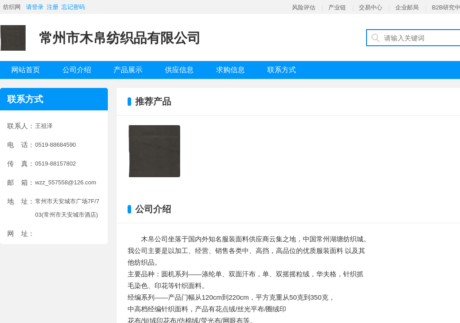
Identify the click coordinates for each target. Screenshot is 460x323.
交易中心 (370, 7)
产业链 (337, 7)
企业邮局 (407, 7)
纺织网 (12, 7)
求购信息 (230, 70)
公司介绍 (76, 70)
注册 (52, 7)
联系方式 (281, 70)
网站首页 (25, 70)
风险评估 (303, 7)
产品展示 (128, 70)
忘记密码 (73, 7)
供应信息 (179, 70)
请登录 (35, 7)
